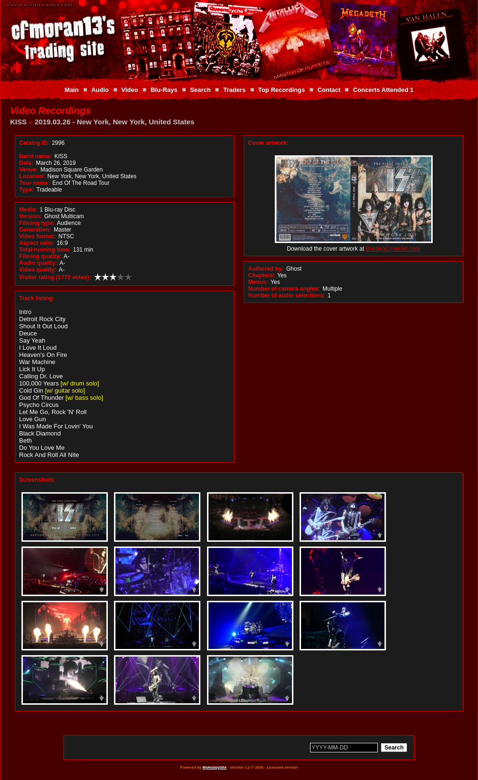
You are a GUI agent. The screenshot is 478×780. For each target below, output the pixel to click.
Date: (26, 163)
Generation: (35, 229)
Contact (328, 89)
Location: (32, 176)
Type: (26, 189)
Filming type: (37, 223)
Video (129, 89)
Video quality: (37, 269)
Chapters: (261, 275)
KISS (18, 122)
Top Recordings (281, 89)
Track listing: (36, 298)
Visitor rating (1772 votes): (55, 277)
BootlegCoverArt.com (393, 248)
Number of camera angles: (284, 288)
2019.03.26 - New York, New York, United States (115, 122)
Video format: (37, 236)
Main (71, 89)
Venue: (28, 169)
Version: (30, 216)
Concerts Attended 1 (383, 89)
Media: (28, 209)
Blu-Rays (164, 89)
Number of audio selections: (286, 295)
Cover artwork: (268, 143)
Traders (234, 89)
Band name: (35, 156)
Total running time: (45, 249)
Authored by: (266, 268)
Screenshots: (37, 479)
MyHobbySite (214, 767)
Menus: (258, 282)
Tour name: (34, 183)
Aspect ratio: (36, 243)
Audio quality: (38, 263)
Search (200, 89)
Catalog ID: (34, 143)
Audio (100, 89)
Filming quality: (40, 256)
